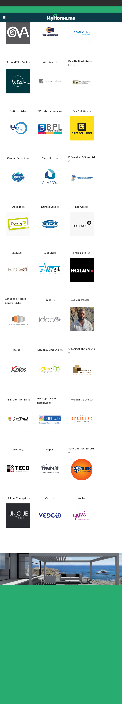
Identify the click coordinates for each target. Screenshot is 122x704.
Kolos (17, 349)
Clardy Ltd (48, 157)
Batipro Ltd (17, 110)
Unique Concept (17, 498)
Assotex (48, 61)
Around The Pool (17, 61)
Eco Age (80, 206)
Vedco (49, 498)
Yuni (80, 498)
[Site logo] (61, 17)
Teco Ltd (16, 449)
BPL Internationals (49, 110)
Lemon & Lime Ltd (48, 349)
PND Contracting (17, 399)
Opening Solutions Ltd (81, 348)
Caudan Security (17, 157)
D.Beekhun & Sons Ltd (81, 157)
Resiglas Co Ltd (80, 399)
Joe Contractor (80, 299)
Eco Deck (17, 252)
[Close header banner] (118, 3)
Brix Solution (80, 110)
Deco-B (16, 206)
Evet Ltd (49, 252)
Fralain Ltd (80, 252)
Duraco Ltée (49, 206)
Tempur (49, 449)
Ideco (48, 299)
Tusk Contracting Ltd (81, 448)
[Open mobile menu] (8, 17)
